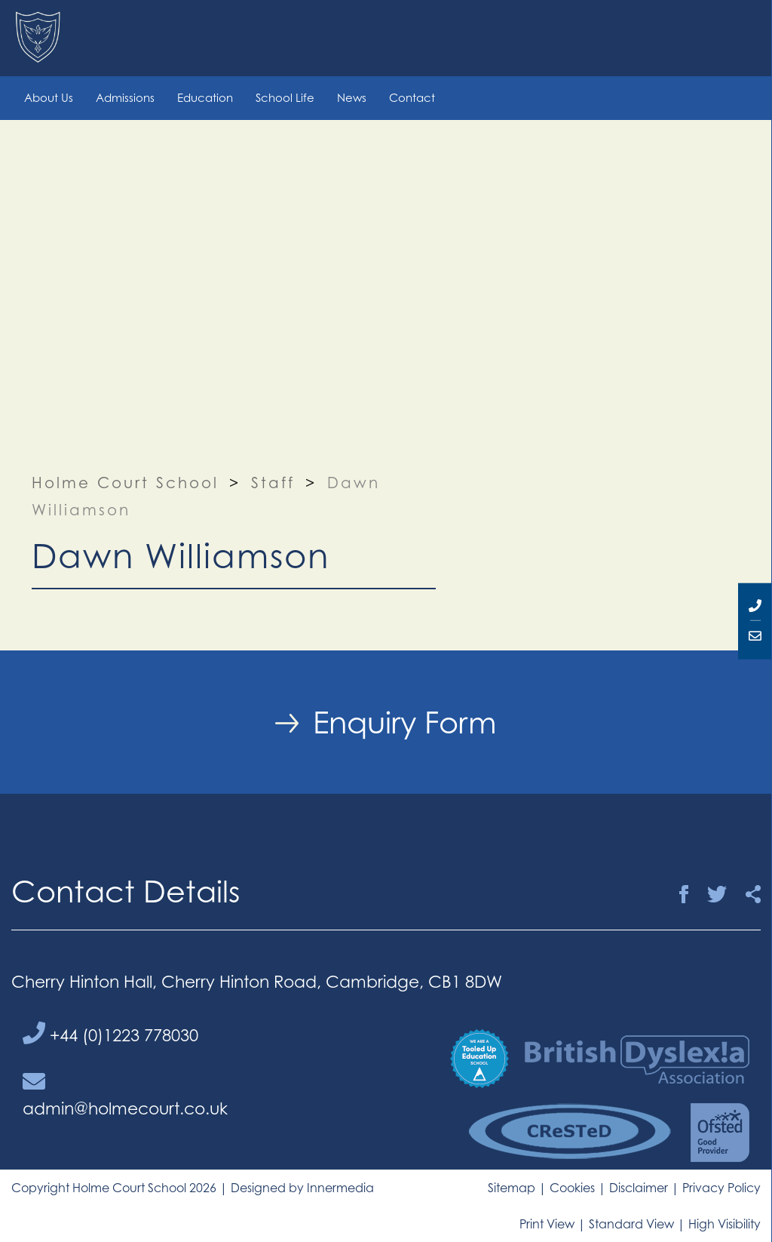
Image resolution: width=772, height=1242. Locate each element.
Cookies (572, 1187)
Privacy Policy (721, 1187)
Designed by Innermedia (302, 1187)
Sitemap (511, 1187)
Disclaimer (638, 1187)
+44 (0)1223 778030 (110, 1033)
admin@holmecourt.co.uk (125, 1094)
